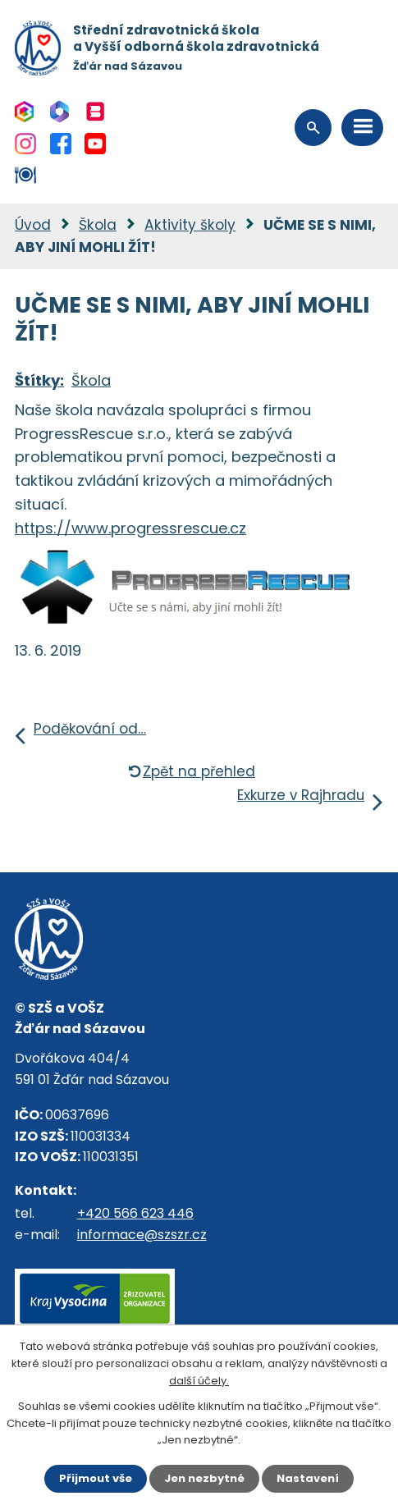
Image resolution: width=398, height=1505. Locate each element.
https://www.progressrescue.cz (130, 528)
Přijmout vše (95, 1478)
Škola (98, 225)
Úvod (33, 225)
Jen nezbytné (204, 1478)
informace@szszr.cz (142, 1234)
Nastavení (308, 1478)
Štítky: (39, 380)
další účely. (199, 1380)
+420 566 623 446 (135, 1213)
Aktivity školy (190, 225)
